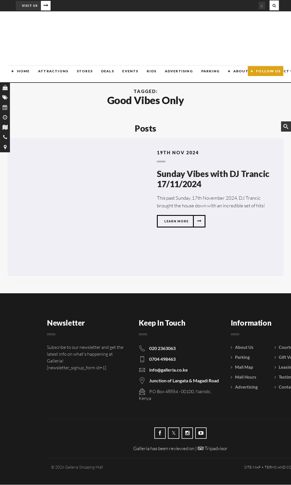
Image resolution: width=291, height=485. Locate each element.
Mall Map (244, 367)
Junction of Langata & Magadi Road (184, 380)
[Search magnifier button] (286, 126)
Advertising (172, 74)
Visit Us (30, 5)
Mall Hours (245, 377)
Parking (203, 74)
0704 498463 (162, 359)
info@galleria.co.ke (168, 370)
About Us (236, 74)
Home (19, 74)
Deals (102, 74)
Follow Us (268, 74)
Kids (145, 74)
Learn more (176, 221)
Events (124, 74)
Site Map (252, 467)
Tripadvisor (213, 449)
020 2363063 (162, 348)
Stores (80, 74)
